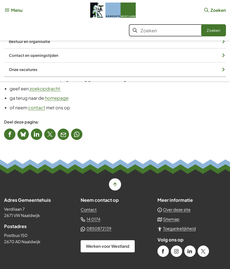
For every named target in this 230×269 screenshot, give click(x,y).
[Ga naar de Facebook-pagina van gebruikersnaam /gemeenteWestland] (163, 251)
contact (36, 107)
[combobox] (177, 30)
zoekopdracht (45, 88)
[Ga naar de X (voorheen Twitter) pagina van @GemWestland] (203, 251)
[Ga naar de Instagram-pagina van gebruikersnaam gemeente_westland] (176, 251)
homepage (56, 98)
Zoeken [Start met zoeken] (213, 30)
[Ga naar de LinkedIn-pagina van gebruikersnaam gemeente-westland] (190, 251)
